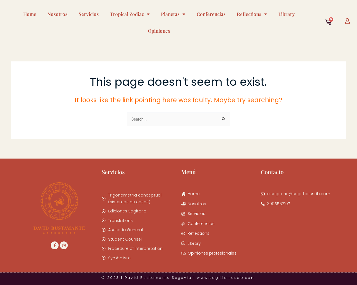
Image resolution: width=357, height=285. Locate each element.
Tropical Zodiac (130, 14)
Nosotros (57, 14)
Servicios (89, 14)
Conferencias (211, 14)
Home (29, 14)
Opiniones (159, 31)
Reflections (252, 14)
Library (286, 14)
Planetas (173, 14)
